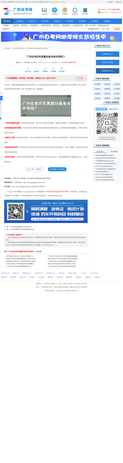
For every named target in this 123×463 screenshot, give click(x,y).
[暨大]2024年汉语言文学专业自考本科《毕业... (62, 263)
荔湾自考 (22, 277)
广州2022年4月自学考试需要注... (104, 177)
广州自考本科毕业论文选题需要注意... (106, 169)
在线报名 (107, 21)
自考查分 (97, 89)
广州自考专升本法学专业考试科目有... (106, 158)
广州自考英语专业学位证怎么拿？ (104, 161)
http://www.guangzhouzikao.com (34, 182)
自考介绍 (44, 11)
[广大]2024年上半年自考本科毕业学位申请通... (62, 266)
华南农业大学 (39, 273)
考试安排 (57, 21)
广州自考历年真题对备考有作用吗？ (39, 178)
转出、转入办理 (90, 25)
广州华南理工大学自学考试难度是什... (106, 163)
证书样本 (117, 93)
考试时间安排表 (46, 25)
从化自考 (97, 277)
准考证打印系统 (107, 62)
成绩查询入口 (108, 54)
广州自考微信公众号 (115, 12)
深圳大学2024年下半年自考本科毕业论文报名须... (63, 258)
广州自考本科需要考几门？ (102, 171)
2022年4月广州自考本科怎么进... (104, 166)
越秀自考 (4, 277)
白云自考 (41, 277)
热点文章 (100, 151)
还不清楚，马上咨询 (57, 169)
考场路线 (107, 98)
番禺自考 (69, 277)
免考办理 (56, 25)
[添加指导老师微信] (68, 62)
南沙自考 (60, 277)
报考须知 (24, 25)
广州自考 (14, 85)
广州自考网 (10, 2)
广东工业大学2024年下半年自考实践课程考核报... (63, 256)
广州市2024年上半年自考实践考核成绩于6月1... (62, 261)
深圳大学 (62, 273)
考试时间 (117, 84)
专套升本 (97, 98)
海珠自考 (13, 277)
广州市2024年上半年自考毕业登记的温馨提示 (20, 263)
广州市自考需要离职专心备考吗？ (104, 155)
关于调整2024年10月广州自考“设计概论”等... (20, 256)
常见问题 (114, 151)
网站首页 (7, 21)
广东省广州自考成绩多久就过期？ (104, 180)
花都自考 (78, 277)
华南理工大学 (5, 273)
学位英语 (117, 98)
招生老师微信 (101, 109)
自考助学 (65, 11)
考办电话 (97, 93)
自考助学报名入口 (107, 71)
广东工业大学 (94, 273)
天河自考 (32, 277)
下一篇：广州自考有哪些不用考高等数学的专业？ (19, 229)
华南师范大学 (26, 273)
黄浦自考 (50, 277)
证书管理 (117, 89)
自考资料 (55, 11)
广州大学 (83, 273)
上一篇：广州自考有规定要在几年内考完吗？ (18, 227)
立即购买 (80, 78)
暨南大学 (16, 273)
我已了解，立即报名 (34, 169)
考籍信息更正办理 (103, 25)
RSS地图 (110, 2)
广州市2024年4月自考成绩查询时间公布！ (19, 266)
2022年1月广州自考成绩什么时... (104, 174)
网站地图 (118, 2)
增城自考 (87, 277)
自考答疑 (95, 21)
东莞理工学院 (72, 273)
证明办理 (107, 93)
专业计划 (45, 21)
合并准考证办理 (78, 25)
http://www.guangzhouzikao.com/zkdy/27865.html (28, 186)
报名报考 (16, 25)
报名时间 (107, 84)
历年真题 (82, 21)
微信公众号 (104, 12)
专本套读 (70, 21)
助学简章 (85, 11)
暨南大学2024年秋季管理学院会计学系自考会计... (21, 258)
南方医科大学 (51, 273)
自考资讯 (20, 21)
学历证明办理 (66, 25)
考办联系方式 (34, 25)
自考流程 (97, 84)
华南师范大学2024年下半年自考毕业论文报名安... (21, 261)
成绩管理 (107, 89)
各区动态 (32, 21)
